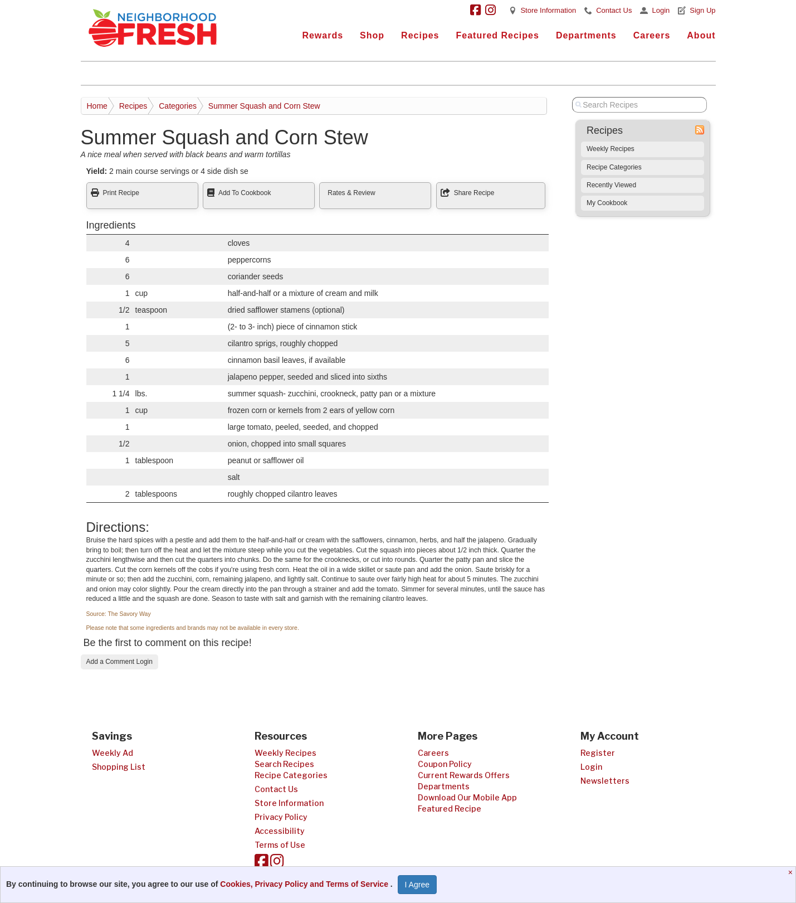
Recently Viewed (611, 185)
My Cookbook (607, 203)
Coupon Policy (445, 764)
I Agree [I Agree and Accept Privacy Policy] (417, 884)
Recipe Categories (614, 167)
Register (597, 753)
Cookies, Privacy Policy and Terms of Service (305, 884)
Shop (372, 35)
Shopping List (118, 766)
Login (661, 10)
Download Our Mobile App (467, 797)
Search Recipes (284, 764)
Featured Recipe (449, 808)
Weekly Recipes (610, 149)
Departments (586, 35)
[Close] (791, 872)
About (701, 35)
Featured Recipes (497, 35)
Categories (178, 105)
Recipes (420, 35)
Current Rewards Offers (464, 775)
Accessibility (280, 831)
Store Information (548, 10)
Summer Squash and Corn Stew (264, 105)
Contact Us (614, 10)
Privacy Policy (281, 817)
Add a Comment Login (119, 662)
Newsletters (604, 780)
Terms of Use (280, 844)
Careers (652, 35)
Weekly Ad (112, 753)
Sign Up (702, 10)
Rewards (322, 35)
